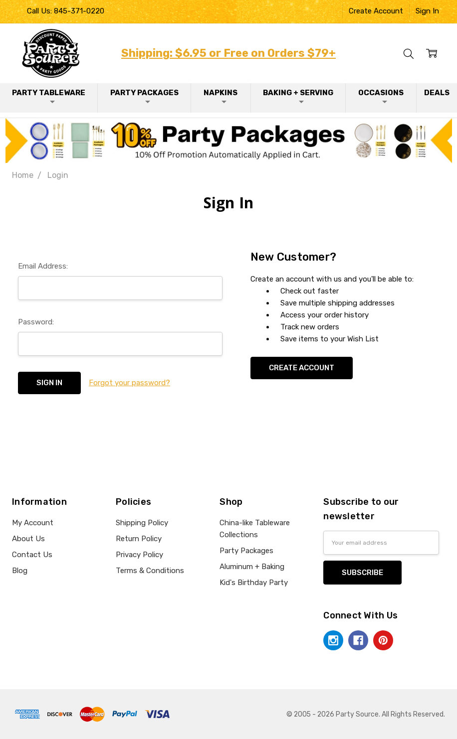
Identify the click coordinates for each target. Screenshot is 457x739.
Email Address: (43, 266)
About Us (28, 538)
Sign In (427, 10)
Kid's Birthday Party (254, 582)
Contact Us (32, 554)
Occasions (381, 97)
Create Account (376, 10)
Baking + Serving (298, 97)
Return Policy (139, 538)
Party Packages (144, 97)
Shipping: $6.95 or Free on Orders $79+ (228, 53)
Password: (36, 321)
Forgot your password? (129, 382)
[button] (228, 140)
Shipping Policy (142, 522)
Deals (437, 92)
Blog (19, 570)
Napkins (220, 97)
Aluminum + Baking (252, 566)
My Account (32, 522)
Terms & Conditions (150, 570)
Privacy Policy (139, 554)
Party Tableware (48, 97)
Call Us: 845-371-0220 (65, 10)
